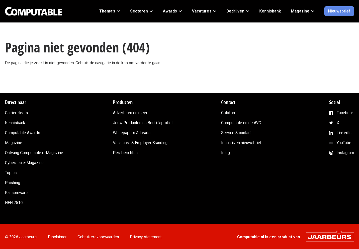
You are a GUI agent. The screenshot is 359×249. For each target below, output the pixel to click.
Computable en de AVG (241, 122)
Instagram (345, 152)
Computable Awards (22, 132)
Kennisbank (15, 122)
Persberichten (125, 152)
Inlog (225, 152)
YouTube (344, 142)
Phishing (12, 182)
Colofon (228, 112)
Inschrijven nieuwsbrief (241, 142)
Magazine (13, 142)
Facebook (345, 112)
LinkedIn (344, 132)
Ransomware (16, 192)
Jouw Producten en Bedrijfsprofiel (143, 122)
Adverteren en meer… (131, 112)
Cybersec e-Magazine (24, 162)
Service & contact (236, 132)
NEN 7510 (14, 202)
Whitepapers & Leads (132, 132)
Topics (11, 172)
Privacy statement (146, 237)
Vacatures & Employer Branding (140, 142)
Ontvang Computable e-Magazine (34, 152)
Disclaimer (57, 237)
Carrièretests (16, 112)
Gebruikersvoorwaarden (98, 237)
